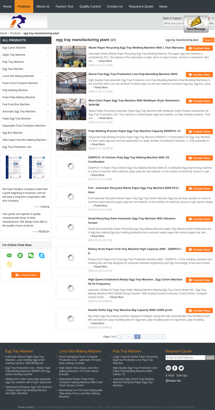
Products (24, 6)
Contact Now (201, 48)
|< (121, 336)
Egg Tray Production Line (16, 146)
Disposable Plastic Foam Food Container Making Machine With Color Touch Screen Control (81, 382)
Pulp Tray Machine (13, 61)
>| (162, 336)
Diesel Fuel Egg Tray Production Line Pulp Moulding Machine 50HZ (133, 74)
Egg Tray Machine (12, 68)
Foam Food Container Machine (20, 83)
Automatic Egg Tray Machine (18, 111)
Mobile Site (173, 380)
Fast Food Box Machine (16, 104)
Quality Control (90, 6)
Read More (105, 61)
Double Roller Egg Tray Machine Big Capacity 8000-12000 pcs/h (130, 310)
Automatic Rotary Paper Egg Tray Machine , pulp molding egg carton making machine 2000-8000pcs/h (25, 360)
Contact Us (115, 6)
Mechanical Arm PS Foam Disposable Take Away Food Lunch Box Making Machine (80, 393)
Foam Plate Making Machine (18, 97)
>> (153, 336)
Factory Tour (65, 6)
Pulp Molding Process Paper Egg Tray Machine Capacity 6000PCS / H (134, 131)
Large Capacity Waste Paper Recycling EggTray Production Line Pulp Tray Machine (135, 360)
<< (129, 336)
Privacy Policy (26, 407)
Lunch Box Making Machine (18, 76)
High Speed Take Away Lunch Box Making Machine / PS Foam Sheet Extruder (78, 371)
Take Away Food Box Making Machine (24, 139)
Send (209, 357)
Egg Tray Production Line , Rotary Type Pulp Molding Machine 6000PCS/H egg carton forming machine (27, 371)
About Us (43, 6)
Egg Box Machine (12, 132)
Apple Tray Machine (13, 54)
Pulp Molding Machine (15, 90)
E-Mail (170, 375)
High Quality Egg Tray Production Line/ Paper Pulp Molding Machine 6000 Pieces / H (135, 371)
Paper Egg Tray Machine (16, 118)
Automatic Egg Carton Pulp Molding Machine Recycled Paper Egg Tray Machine (133, 382)
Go (211, 23)
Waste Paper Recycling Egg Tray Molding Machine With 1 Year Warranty (136, 47)
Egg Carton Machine (14, 47)
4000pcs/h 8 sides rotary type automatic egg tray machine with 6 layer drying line (28, 381)
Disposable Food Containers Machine (23, 125)
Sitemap (181, 375)
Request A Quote (141, 6)
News (163, 6)
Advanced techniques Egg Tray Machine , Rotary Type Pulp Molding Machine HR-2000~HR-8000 (28, 390)
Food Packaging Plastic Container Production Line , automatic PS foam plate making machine (80, 360)
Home (7, 6)
